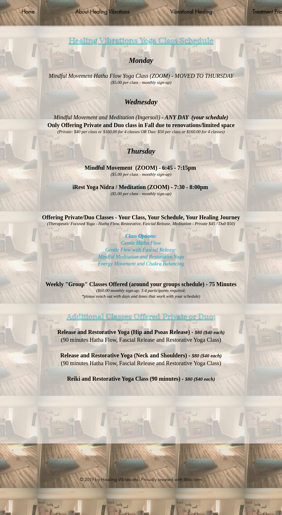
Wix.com (193, 479)
